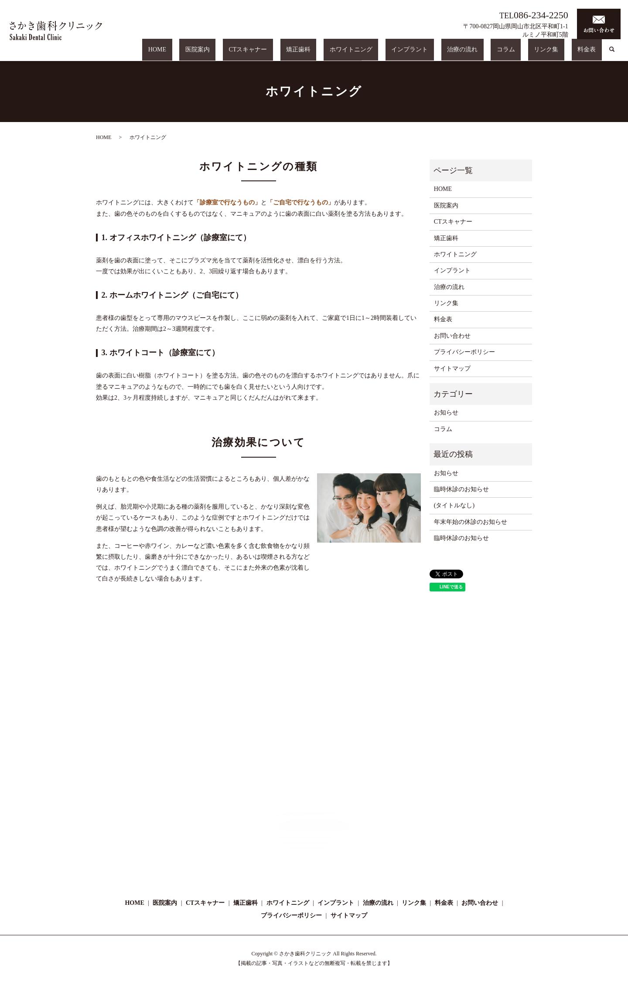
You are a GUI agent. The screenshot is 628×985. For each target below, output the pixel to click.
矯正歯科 (374, 54)
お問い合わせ (452, 336)
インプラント (462, 54)
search (611, 54)
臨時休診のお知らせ (461, 489)
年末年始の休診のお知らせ (470, 522)
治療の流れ (503, 54)
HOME (269, 54)
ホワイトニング (415, 54)
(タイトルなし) (454, 505)
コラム (535, 54)
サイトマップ (452, 368)
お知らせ (446, 412)
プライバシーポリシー (464, 352)
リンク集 (564, 54)
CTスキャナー (336, 54)
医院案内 (297, 54)
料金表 (593, 54)
